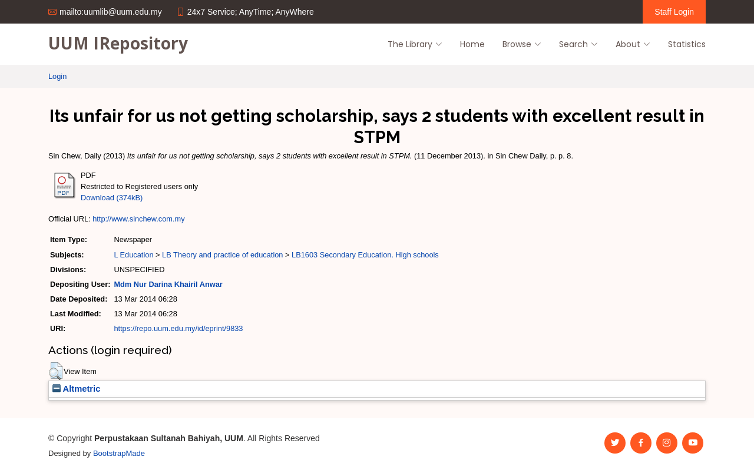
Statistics (687, 44)
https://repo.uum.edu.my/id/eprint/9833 (178, 328)
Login (57, 76)
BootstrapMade (119, 453)
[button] (55, 371)
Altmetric (76, 388)
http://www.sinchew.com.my (138, 218)
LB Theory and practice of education (222, 254)
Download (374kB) (112, 197)
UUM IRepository (118, 43)
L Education (133, 254)
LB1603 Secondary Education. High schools (365, 254)
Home (472, 44)
